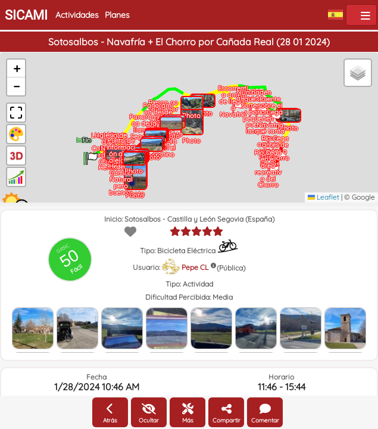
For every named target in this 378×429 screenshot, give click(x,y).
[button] (91, 154)
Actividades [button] (77, 15)
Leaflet (323, 196)
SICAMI (26, 15)
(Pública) (231, 267)
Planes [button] (117, 15)
